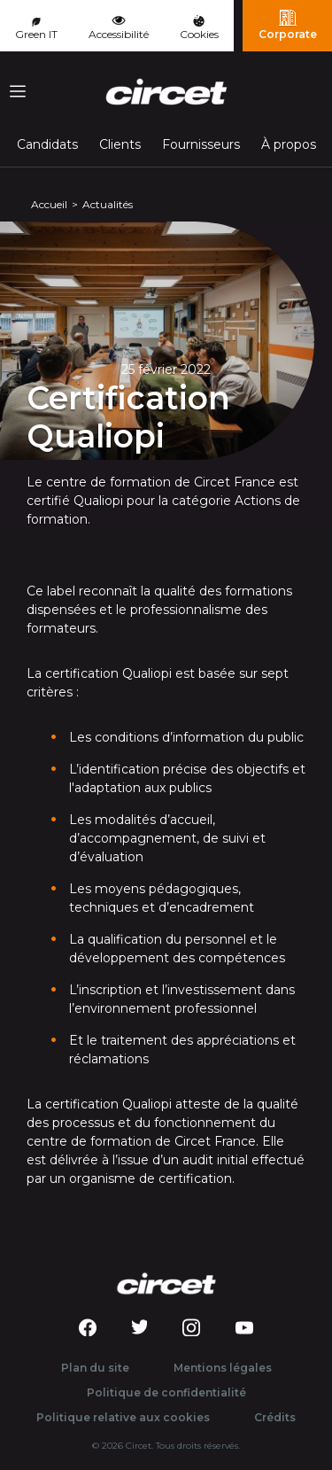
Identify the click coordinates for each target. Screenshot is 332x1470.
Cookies (199, 28)
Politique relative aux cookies (123, 1417)
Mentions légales (223, 1367)
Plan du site (95, 1367)
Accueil (49, 204)
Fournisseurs (201, 144)
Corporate (288, 25)
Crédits (275, 1417)
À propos (288, 144)
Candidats (47, 144)
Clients (120, 144)
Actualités (107, 204)
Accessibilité (119, 27)
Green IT (36, 29)
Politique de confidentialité (166, 1392)
